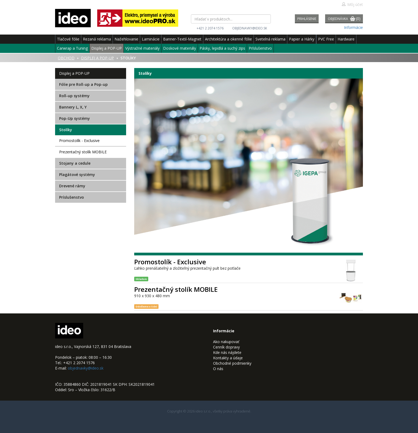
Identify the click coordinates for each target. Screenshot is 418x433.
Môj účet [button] (352, 4)
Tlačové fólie (68, 39)
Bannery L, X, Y (73, 107)
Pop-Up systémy (74, 118)
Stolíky (65, 129)
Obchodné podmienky (232, 363)
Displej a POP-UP (106, 48)
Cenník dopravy (226, 347)
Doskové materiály (179, 48)
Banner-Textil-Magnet (182, 39)
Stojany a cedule (74, 163)
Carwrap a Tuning (72, 48)
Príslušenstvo (260, 48)
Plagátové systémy (77, 174)
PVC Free (326, 39)
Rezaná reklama (97, 39)
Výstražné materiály (142, 48)
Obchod (66, 57)
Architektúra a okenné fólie (228, 39)
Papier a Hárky (301, 39)
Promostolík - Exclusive (79, 140)
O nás (218, 368)
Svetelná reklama (270, 39)
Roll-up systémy (74, 95)
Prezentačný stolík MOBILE (83, 151)
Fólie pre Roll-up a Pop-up (83, 84)
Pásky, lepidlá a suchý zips (222, 48)
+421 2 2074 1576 (210, 28)
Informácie (353, 27)
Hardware (346, 39)
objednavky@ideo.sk (249, 28)
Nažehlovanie (126, 39)
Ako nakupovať (226, 341)
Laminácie (151, 39)
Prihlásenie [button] (306, 18)
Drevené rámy (72, 185)
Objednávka (344, 19)
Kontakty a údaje (228, 357)
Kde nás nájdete (227, 352)
